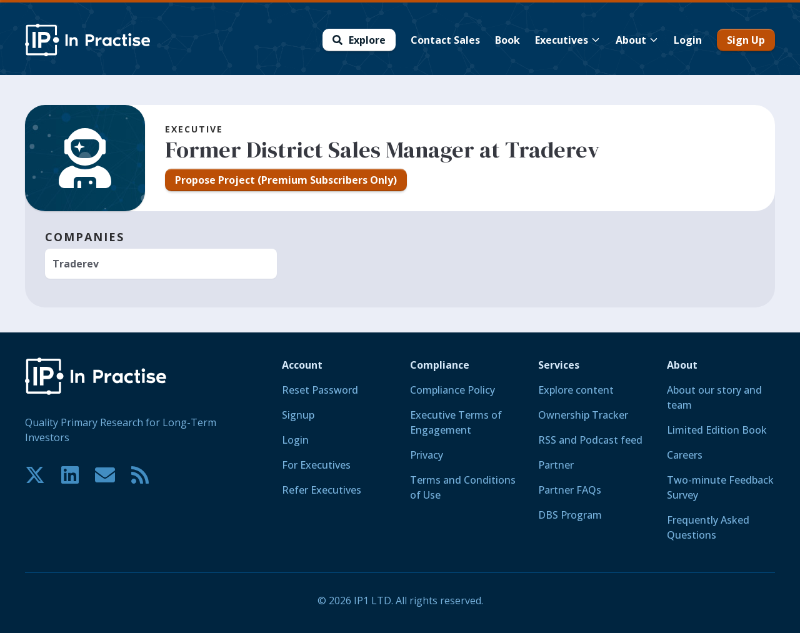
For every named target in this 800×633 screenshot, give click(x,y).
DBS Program (570, 515)
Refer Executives (321, 490)
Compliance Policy (452, 390)
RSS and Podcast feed (590, 440)
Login (295, 440)
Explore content (576, 390)
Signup (298, 415)
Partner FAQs (569, 490)
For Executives (316, 465)
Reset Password (320, 390)
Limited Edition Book (717, 430)
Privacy (426, 455)
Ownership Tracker (583, 415)
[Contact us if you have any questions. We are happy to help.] (105, 475)
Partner (556, 465)
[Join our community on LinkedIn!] (70, 475)
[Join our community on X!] (35, 475)
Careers (684, 455)
